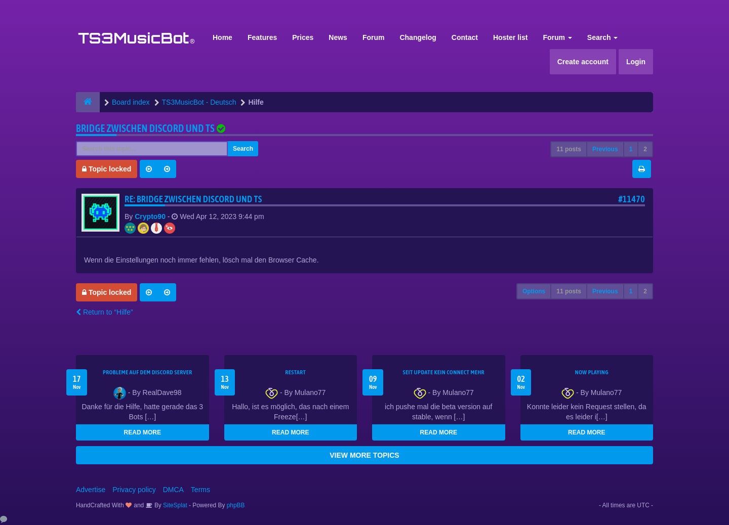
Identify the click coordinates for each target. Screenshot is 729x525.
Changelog (417, 37)
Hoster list (510, 37)
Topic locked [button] (106, 169)
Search (602, 37)
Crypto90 (150, 216)
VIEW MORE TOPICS (364, 455)
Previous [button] (605, 149)
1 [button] (631, 149)
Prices (302, 37)
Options (533, 291)
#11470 (631, 199)
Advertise (90, 490)
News (338, 37)
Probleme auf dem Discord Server (147, 372)
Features (262, 37)
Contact (465, 37)
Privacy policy (134, 490)
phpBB (236, 505)
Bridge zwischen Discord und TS (145, 128)
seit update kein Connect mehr (443, 372)
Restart (295, 372)
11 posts (568, 149)
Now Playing (592, 372)
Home (222, 37)
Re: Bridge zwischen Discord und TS (193, 199)
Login (635, 62)
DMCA (173, 490)
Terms (200, 490)
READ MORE (142, 432)
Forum (373, 37)
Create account (583, 62)
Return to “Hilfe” (104, 312)
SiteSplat (174, 505)
